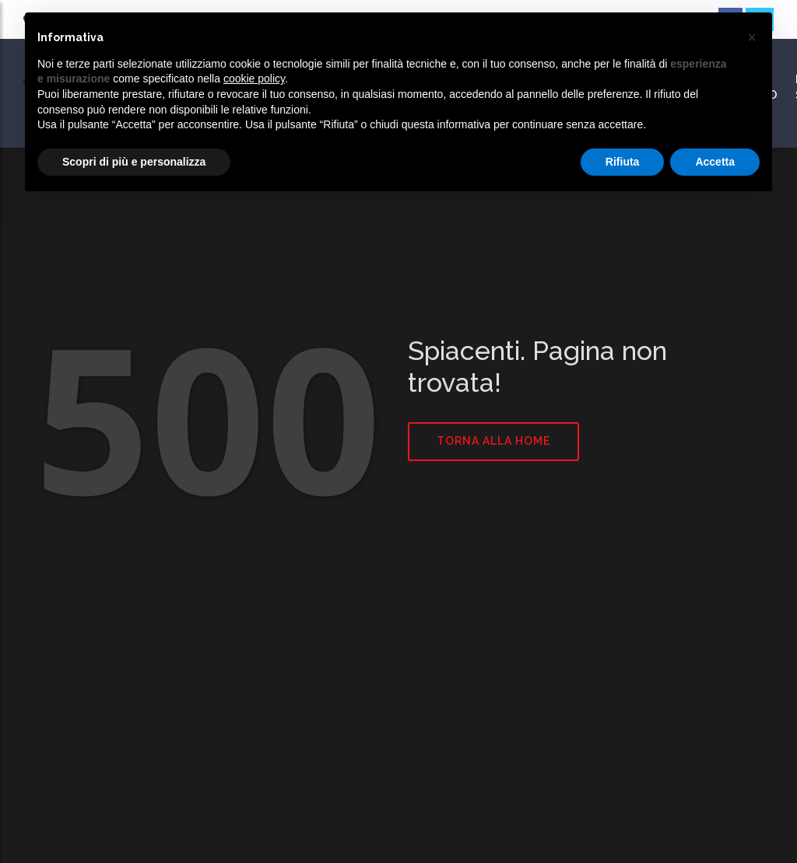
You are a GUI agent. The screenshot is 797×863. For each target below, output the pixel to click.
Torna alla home (493, 441)
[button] (751, 37)
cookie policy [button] (254, 78)
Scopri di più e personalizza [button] (133, 161)
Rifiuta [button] (623, 161)
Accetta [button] (715, 161)
